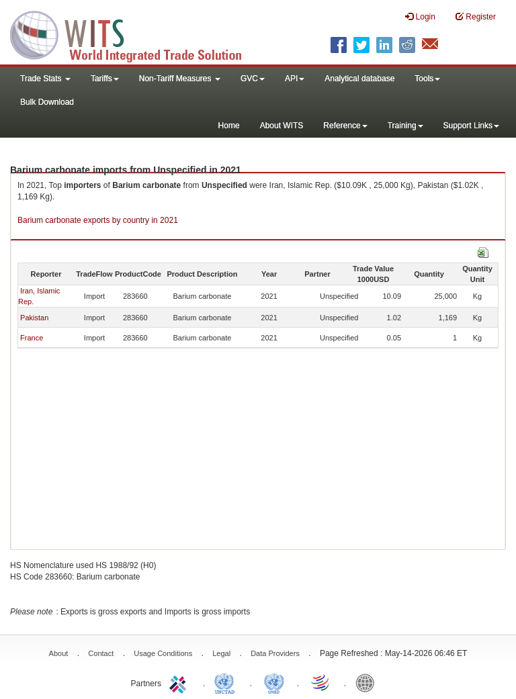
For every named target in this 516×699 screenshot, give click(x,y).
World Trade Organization (321, 682)
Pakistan (34, 318)
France (31, 338)
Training (405, 125)
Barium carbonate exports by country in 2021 (97, 220)
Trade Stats (45, 78)
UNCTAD (227, 682)
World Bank (368, 682)
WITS (134, 33)
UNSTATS (274, 682)
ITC (180, 682)
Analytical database (359, 78)
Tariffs (105, 78)
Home (229, 125)
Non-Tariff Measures (179, 78)
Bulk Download (47, 102)
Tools (427, 78)
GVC (253, 78)
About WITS (282, 125)
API (294, 78)
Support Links (471, 125)
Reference (345, 125)
